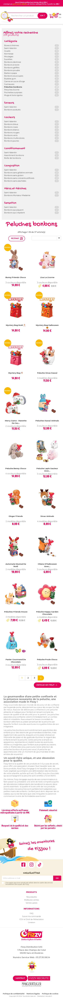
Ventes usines (31, 903)
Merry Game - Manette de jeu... (16, 422)
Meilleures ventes (31, 900)
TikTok (39, 864)
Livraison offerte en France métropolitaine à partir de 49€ (14, 811)
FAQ (31, 913)
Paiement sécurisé (48, 810)
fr (60, 14)
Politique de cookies (50, 994)
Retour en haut (47, 685)
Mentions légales (33, 994)
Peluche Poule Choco (47, 659)
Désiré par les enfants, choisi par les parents (48, 826)
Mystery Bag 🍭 (15, 373)
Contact (20, 978)
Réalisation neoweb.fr (44, 996)
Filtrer (15, 238)
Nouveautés (31, 897)
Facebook (23, 864)
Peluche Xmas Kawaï (47, 373)
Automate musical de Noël (15, 565)
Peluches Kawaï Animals (47, 421)
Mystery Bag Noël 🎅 (16, 325)
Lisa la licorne (47, 277)
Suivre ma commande (31, 916)
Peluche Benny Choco (15, 468)
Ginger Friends (16, 516)
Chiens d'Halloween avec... (47, 565)
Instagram (31, 864)
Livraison (31, 922)
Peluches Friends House (15, 612)
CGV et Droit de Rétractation (31, 919)
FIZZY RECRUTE (39, 978)
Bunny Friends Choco (15, 277)
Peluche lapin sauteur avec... (47, 469)
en (60, 17)
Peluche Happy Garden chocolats (47, 613)
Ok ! (42, 15)
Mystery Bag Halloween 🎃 (47, 326)
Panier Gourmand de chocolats (16, 660)
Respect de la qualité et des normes (15, 826)
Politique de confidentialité (13, 994)
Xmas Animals (47, 516)
